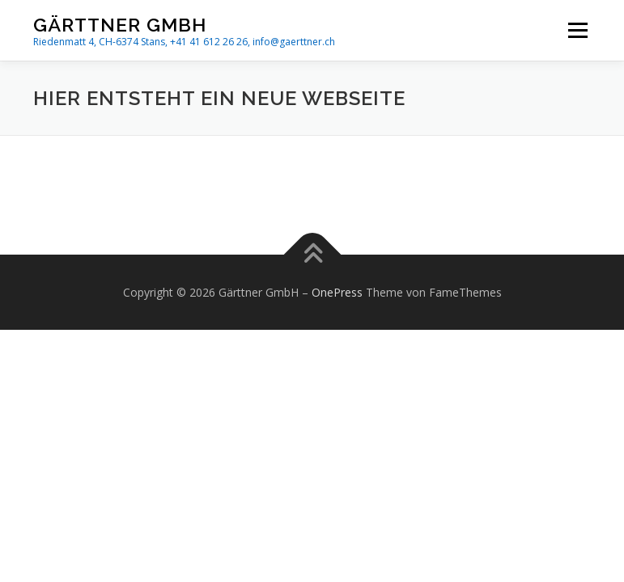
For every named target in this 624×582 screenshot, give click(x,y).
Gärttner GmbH (119, 25)
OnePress (337, 292)
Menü (577, 30)
